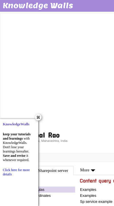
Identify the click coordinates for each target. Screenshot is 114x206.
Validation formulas (29, 189)
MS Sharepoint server (49, 170)
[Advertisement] (57, 71)
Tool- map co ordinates (32, 195)
